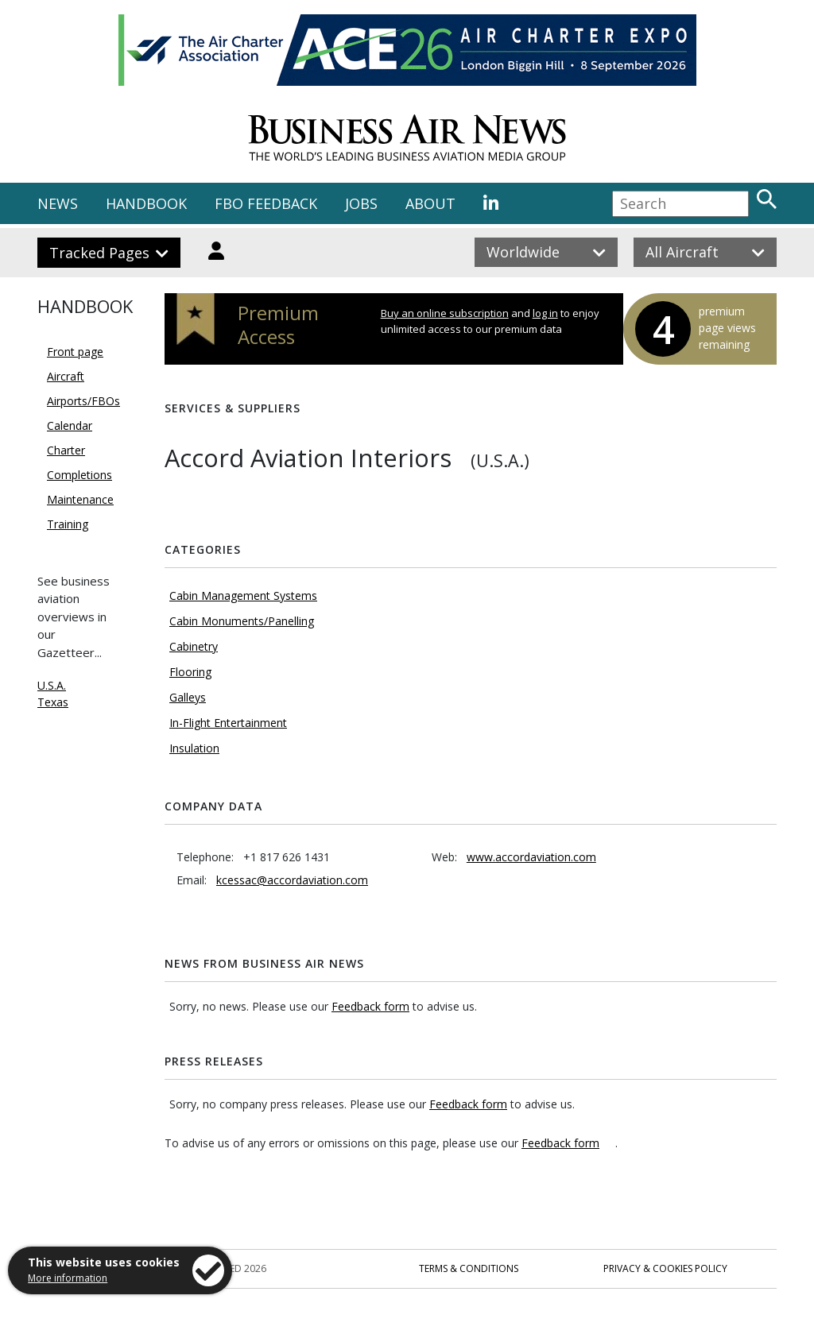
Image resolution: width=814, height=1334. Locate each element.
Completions (79, 474)
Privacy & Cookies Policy (665, 1268)
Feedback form (370, 1006)
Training (67, 524)
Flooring (190, 671)
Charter (66, 450)
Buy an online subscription (445, 313)
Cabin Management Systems (243, 595)
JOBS (361, 203)
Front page (75, 351)
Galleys (187, 697)
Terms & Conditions (468, 1268)
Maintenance (80, 499)
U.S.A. (51, 685)
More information (67, 1278)
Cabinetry (193, 646)
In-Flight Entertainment (228, 722)
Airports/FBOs (83, 400)
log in (545, 313)
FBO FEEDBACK (266, 203)
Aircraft (65, 376)
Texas (52, 702)
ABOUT (430, 203)
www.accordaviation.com (531, 856)
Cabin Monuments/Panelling (241, 620)
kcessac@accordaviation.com (292, 879)
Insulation (194, 748)
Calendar (69, 425)
